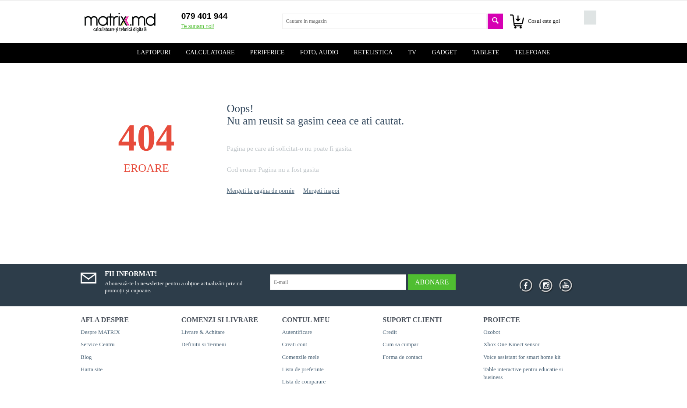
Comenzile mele (300, 357)
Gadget (444, 52)
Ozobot (491, 332)
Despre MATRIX (100, 332)
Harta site (92, 369)
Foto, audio (319, 52)
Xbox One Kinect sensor (511, 344)
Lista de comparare (304, 381)
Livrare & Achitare (203, 332)
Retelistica (373, 52)
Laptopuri (154, 52)
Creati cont (294, 344)
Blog (86, 357)
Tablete (485, 52)
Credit (389, 332)
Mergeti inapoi (321, 191)
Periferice (267, 52)
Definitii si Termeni (203, 344)
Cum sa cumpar (400, 344)
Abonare (432, 282)
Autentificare (297, 332)
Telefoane (532, 52)
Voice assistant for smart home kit (521, 357)
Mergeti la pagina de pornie (260, 191)
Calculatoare (210, 52)
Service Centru (98, 344)
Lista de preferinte (303, 369)
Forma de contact (402, 357)
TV (412, 52)
